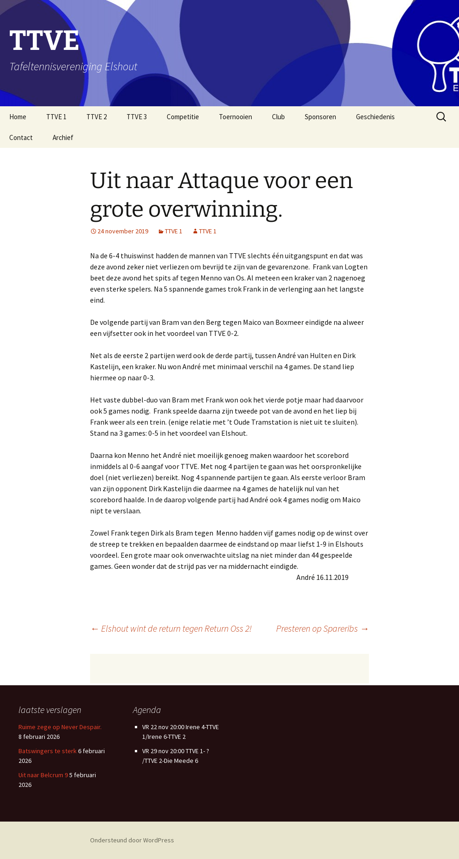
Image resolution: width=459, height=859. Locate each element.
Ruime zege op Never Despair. (60, 727)
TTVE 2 (96, 116)
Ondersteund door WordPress (132, 840)
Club (278, 116)
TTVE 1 (56, 116)
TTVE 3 (137, 116)
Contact (21, 137)
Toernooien (235, 116)
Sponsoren (320, 116)
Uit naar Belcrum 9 (43, 775)
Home (17, 116)
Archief (63, 137)
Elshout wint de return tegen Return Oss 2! (171, 628)
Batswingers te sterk (47, 751)
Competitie (183, 116)
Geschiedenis (375, 116)
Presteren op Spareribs (322, 628)
